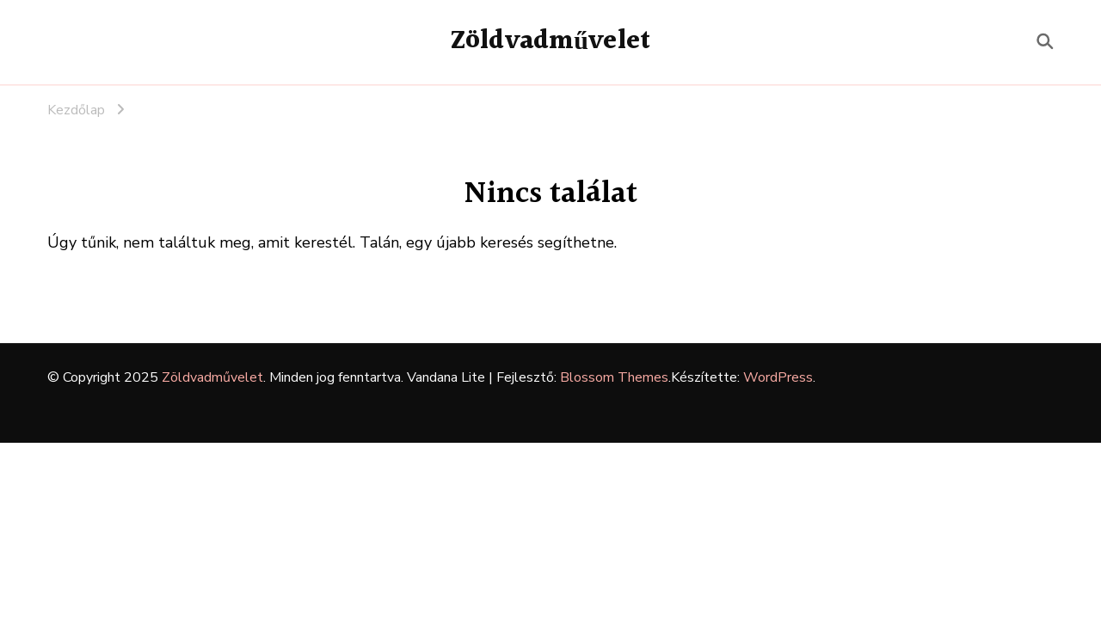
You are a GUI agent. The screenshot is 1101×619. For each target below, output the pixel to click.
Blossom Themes (614, 377)
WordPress (778, 377)
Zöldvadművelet (551, 41)
